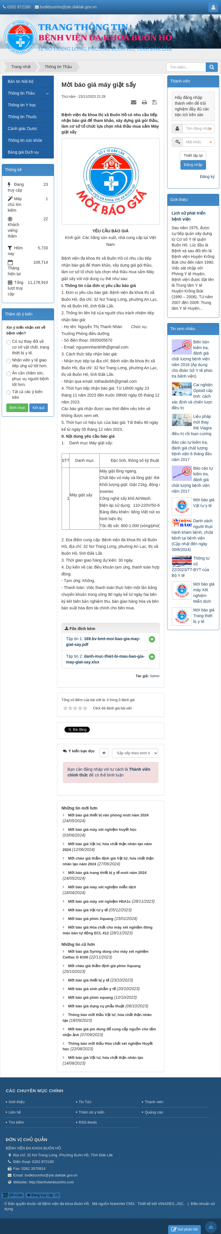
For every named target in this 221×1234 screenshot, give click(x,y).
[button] (152, 639)
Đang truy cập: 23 (43, 1195)
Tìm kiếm (16, 1122)
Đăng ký (207, 176)
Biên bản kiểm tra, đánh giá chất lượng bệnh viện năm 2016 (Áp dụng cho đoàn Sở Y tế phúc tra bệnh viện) (192, 359)
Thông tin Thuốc (22, 116)
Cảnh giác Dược (22, 128)
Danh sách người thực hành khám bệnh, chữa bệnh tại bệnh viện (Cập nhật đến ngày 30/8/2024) (192, 535)
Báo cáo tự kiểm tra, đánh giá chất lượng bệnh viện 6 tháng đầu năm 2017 (192, 451)
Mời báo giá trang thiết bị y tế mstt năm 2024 (107, 873)
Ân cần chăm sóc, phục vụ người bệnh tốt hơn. (27, 379)
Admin (154, 676)
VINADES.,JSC (171, 1204)
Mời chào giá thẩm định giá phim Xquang (104, 966)
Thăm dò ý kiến (91, 1112)
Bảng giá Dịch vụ (23, 152)
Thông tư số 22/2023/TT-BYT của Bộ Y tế (190, 567)
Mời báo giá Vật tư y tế (88, 910)
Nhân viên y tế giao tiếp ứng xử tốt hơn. (26, 363)
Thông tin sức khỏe (25, 140)
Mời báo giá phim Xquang (90, 919)
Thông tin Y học (22, 105)
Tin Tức (85, 1102)
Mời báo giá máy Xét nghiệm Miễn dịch (204, 593)
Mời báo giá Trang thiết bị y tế (204, 616)
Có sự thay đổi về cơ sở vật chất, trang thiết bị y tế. (27, 347)
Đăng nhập (193, 164)
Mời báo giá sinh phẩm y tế (92, 989)
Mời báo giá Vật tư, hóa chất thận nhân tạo (105, 1057)
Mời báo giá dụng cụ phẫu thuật (96, 1006)
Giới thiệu (16, 1102)
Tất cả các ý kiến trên (24, 394)
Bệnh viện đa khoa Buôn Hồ (65, 1204)
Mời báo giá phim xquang (90, 997)
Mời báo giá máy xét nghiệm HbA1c (99, 901)
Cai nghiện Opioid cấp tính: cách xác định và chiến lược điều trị (192, 396)
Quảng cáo (154, 1112)
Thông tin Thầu (21, 93)
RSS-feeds (88, 1122)
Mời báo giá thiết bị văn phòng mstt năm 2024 (108, 815)
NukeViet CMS (122, 1204)
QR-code (12, 1195)
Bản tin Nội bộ (20, 81)
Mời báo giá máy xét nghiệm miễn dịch (102, 887)
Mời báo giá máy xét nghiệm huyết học (102, 829)
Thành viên (154, 1102)
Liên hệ (15, 1112)
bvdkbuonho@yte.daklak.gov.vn (68, 7)
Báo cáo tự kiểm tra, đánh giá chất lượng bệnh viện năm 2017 (192, 479)
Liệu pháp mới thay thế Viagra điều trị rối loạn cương (192, 425)
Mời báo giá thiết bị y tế (88, 980)
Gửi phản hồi (184, 1229)
